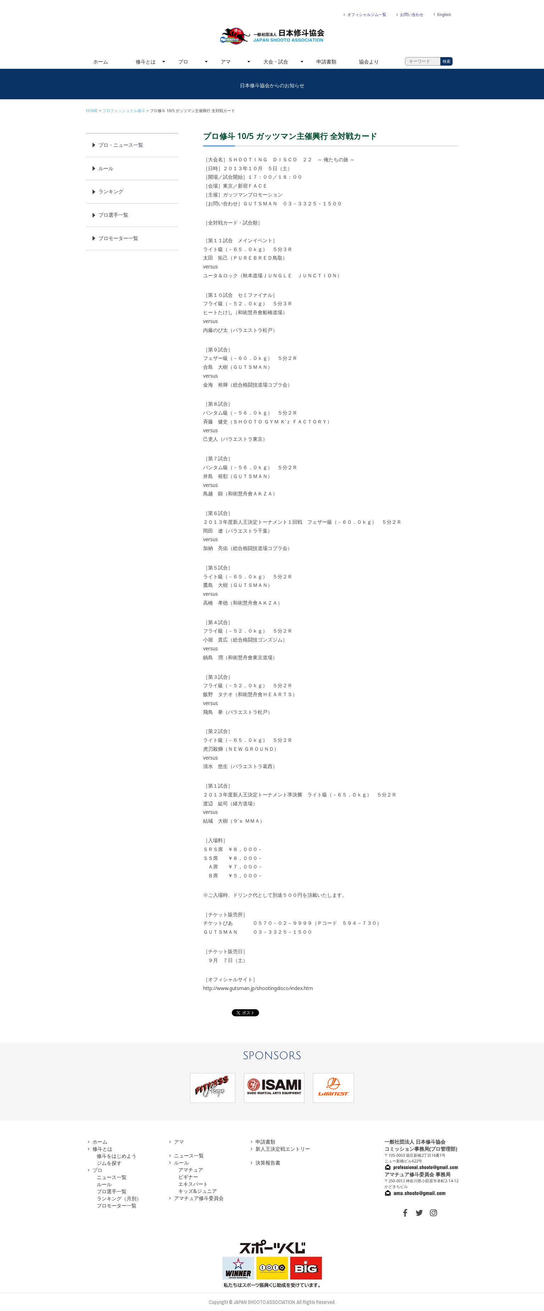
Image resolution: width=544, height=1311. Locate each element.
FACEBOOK (405, 1212)
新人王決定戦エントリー (283, 1148)
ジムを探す (109, 1163)
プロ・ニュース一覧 (121, 144)
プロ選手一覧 (113, 214)
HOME (92, 110)
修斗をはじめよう (116, 1155)
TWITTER (419, 1212)
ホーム (100, 61)
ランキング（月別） (119, 1198)
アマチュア (190, 1169)
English (444, 14)
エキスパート (193, 1184)
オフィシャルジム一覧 (366, 14)
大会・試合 (275, 61)
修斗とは (146, 61)
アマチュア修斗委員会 (199, 1198)
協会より (369, 61)
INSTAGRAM (433, 1212)
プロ (183, 61)
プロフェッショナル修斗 (123, 110)
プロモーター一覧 (118, 238)
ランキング (111, 191)
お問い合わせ (412, 14)
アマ (226, 61)
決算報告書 (268, 1162)
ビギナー (188, 1176)
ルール (106, 168)
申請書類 (326, 61)
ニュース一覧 (112, 1177)
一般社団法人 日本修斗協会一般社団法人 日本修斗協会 (272, 36)
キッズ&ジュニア (197, 1191)
